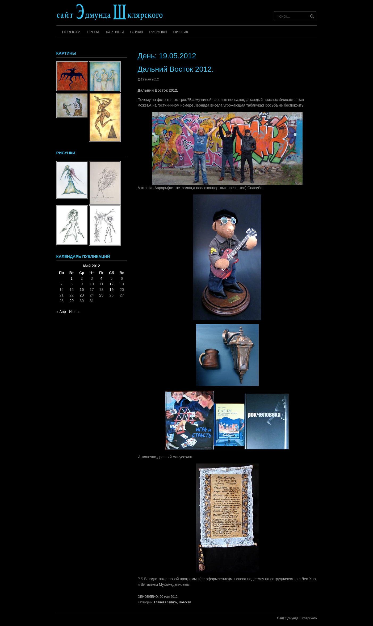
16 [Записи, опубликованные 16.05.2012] (81, 289)
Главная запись (165, 602)
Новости (71, 32)
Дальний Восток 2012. (176, 69)
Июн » (74, 312)
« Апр (61, 312)
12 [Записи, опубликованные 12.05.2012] (111, 284)
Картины (115, 32)
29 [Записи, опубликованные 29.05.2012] (71, 301)
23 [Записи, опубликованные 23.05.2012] (81, 295)
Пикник (180, 32)
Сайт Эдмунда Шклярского (297, 618)
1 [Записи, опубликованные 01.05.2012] (71, 278)
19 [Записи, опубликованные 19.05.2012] (111, 289)
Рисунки (158, 32)
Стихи (136, 32)
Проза (93, 32)
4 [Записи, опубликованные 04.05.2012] (101, 278)
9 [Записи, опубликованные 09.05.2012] (82, 284)
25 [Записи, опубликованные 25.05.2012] (101, 295)
